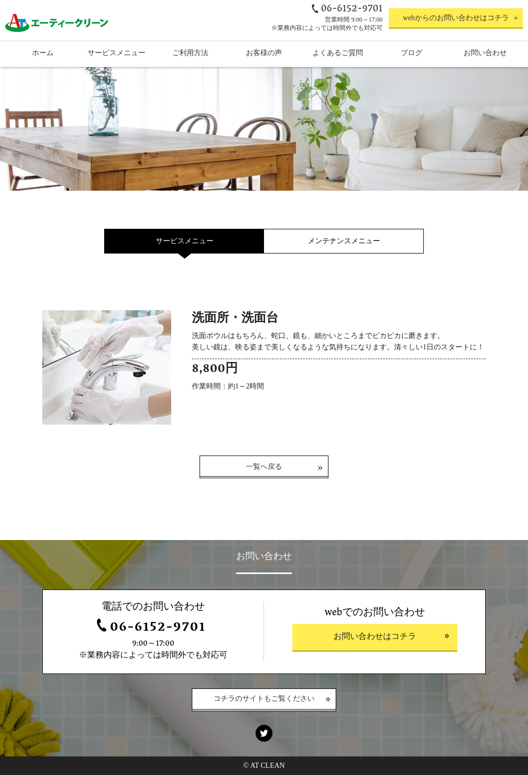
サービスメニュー (184, 241)
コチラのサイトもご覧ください (264, 699)
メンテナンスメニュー (344, 241)
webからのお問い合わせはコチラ (455, 18)
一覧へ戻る (264, 466)
